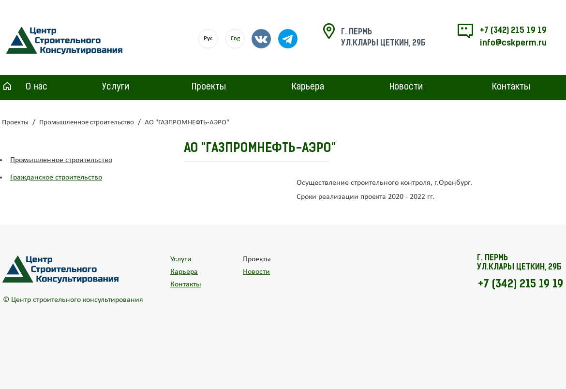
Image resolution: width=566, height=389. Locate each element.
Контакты (511, 87)
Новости (406, 87)
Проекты (209, 87)
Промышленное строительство (86, 122)
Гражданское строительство (56, 177)
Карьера (308, 87)
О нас (36, 87)
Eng (235, 38)
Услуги (115, 87)
